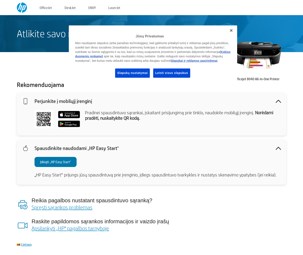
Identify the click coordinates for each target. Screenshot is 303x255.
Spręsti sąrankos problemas (62, 207)
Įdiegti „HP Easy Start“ (55, 161)
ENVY (92, 7)
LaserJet (114, 7)
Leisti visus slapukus (171, 73)
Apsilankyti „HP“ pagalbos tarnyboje (70, 228)
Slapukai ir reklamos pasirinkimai (194, 60)
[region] (153, 54)
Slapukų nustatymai (132, 73)
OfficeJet (46, 7)
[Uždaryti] (231, 30)
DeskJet (70, 7)
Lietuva (26, 244)
